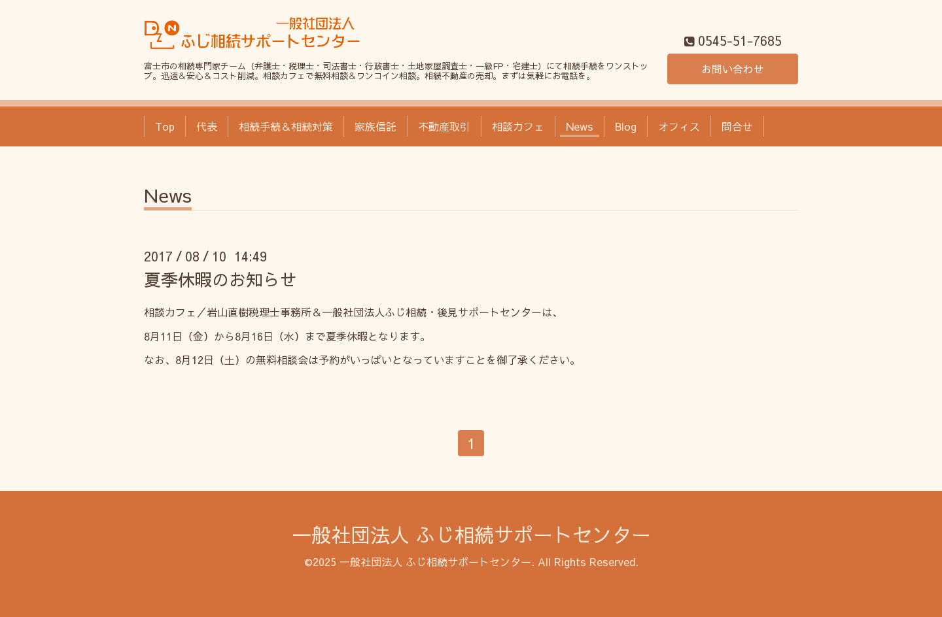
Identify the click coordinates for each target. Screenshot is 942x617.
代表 (206, 126)
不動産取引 (444, 126)
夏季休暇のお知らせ (220, 279)
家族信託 (375, 126)
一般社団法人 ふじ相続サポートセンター (471, 534)
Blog (626, 126)
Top (165, 126)
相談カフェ (518, 126)
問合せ (737, 126)
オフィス (679, 126)
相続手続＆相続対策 (286, 126)
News (579, 126)
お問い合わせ (732, 68)
